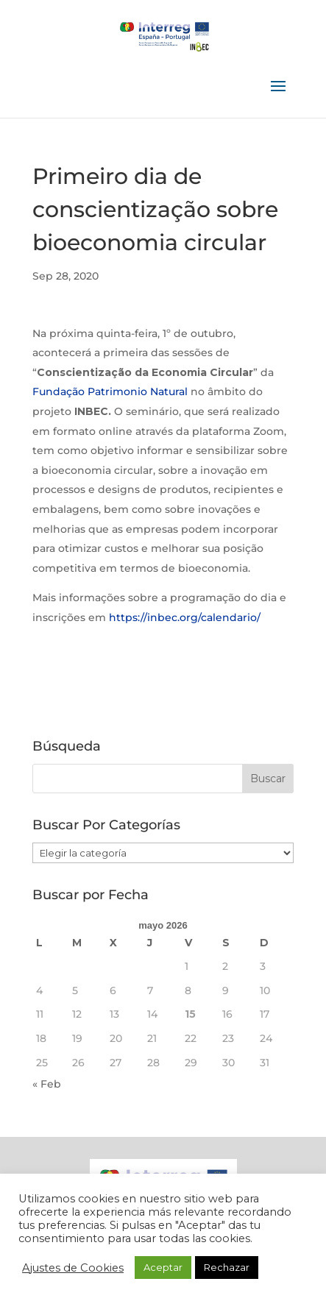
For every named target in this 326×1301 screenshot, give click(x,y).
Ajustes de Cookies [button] (73, 1268)
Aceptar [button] (163, 1267)
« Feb (46, 1084)
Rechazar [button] (226, 1267)
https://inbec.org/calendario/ (185, 617)
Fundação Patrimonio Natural (110, 391)
